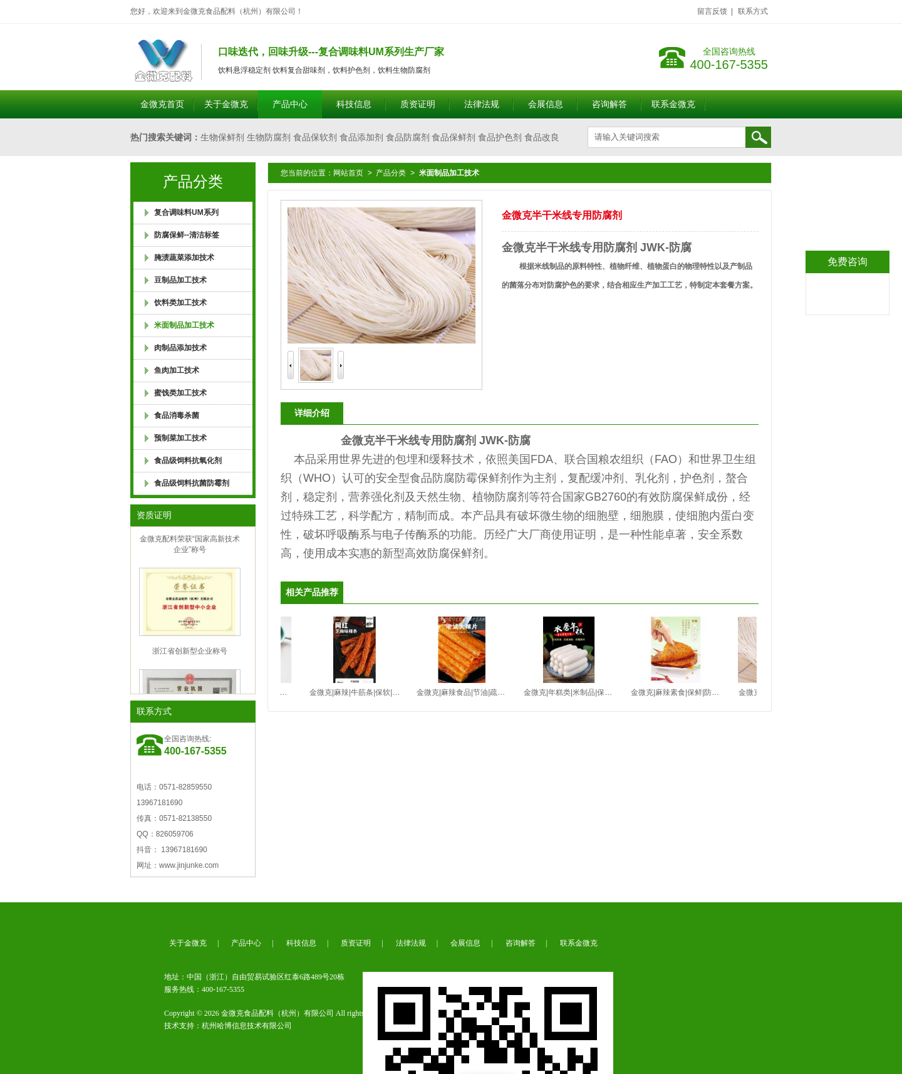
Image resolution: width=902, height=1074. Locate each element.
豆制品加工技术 (180, 280)
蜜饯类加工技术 (180, 392)
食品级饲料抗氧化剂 (188, 460)
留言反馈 (712, 11)
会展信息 (545, 104)
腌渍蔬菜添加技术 (184, 257)
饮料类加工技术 (180, 302)
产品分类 (391, 173)
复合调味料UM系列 (186, 212)
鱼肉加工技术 (176, 370)
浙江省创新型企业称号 (189, 653)
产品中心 (290, 104)
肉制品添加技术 (180, 347)
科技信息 (353, 104)
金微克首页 (162, 104)
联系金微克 (673, 104)
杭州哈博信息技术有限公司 (247, 1025)
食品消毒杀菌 (176, 415)
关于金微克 (226, 104)
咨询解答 (609, 104)
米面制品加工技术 (184, 325)
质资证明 (417, 104)
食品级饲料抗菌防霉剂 (191, 483)
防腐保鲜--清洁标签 (186, 235)
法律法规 (481, 104)
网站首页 (348, 173)
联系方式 (753, 11)
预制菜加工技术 (180, 438)
